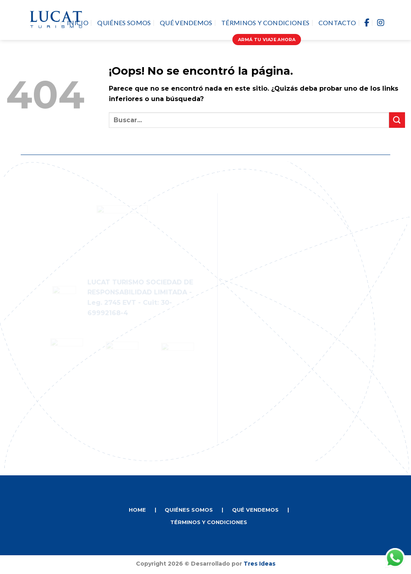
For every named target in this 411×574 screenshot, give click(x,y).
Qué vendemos (186, 22)
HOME (137, 509)
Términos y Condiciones (265, 22)
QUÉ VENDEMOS (255, 509)
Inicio (77, 22)
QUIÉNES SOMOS (189, 509)
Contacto (337, 22)
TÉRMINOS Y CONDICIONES (208, 522)
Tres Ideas (259, 563)
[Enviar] (397, 120)
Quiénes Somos (124, 22)
